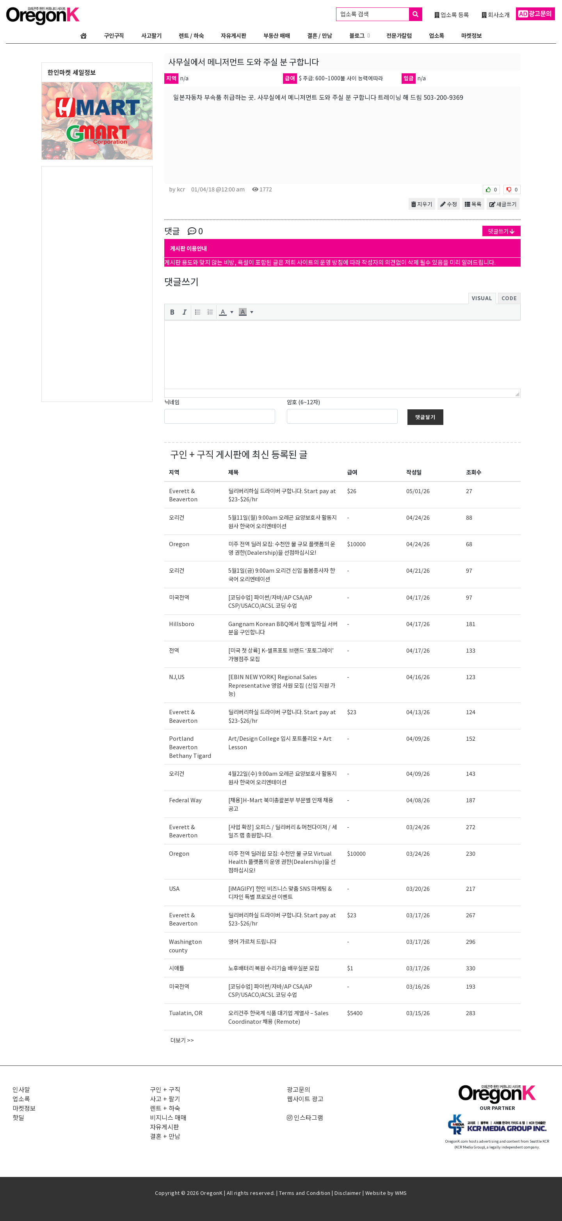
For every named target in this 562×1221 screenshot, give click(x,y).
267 (470, 915)
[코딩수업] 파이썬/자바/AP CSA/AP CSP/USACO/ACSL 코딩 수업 (270, 601)
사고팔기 (151, 35)
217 (470, 888)
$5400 (355, 1013)
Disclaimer (347, 1192)
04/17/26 (418, 597)
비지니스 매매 (168, 1117)
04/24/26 (418, 517)
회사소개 (496, 14)
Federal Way (185, 800)
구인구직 (114, 35)
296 (470, 941)
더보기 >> (182, 1040)
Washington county (185, 945)
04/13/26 (418, 712)
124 (470, 712)
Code (509, 298)
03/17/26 (418, 915)
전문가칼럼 (399, 35)
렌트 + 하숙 (165, 1108)
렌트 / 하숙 (191, 35)
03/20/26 (418, 888)
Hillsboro (181, 623)
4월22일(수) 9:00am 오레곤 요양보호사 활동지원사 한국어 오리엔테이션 (282, 777)
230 (470, 853)
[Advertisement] (97, 283)
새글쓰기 (503, 204)
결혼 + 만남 (165, 1136)
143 (470, 773)
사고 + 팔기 (165, 1098)
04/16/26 (418, 676)
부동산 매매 (276, 35)
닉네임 (172, 402)
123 (470, 676)
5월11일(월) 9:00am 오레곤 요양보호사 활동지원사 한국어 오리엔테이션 (282, 521)
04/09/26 (418, 738)
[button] (172, 312)
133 (470, 650)
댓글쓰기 (501, 231)
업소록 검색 (381, 14)
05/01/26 (418, 491)
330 (470, 968)
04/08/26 (418, 800)
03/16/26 (418, 986)
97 (469, 570)
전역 (174, 650)
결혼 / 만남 (319, 35)
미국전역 (179, 597)
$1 (350, 968)
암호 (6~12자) (303, 402)
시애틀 (176, 968)
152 (470, 738)
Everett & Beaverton (183, 495)
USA (174, 888)
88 (469, 517)
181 (470, 623)
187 (470, 800)
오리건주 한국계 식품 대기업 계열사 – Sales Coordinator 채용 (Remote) (278, 1017)
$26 (351, 491)
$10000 (356, 544)
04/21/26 (418, 570)
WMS (401, 1192)
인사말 (21, 1089)
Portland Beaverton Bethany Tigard (190, 746)
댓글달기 (425, 417)
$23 (351, 712)
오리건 (176, 517)
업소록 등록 (451, 14)
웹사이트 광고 (305, 1098)
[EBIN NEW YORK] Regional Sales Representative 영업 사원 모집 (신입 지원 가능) (281, 684)
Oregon (179, 544)
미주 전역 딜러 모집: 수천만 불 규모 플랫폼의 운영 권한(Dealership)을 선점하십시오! (281, 548)
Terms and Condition (305, 1192)
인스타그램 (305, 1117)
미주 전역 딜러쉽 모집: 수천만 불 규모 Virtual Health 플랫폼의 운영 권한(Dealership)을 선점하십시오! (282, 861)
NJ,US (177, 676)
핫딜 (18, 1117)
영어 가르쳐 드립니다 (252, 941)
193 (470, 986)
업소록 (436, 35)
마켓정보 (471, 35)
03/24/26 (418, 827)
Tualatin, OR (186, 1013)
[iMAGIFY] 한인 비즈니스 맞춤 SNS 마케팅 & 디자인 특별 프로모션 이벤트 (280, 892)
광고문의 (298, 1089)
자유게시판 (233, 35)
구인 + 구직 (192, 454)
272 (470, 827)
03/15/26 (418, 1013)
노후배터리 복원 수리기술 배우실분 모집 (273, 968)
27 (469, 491)
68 (469, 544)
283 (470, 1013)
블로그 (357, 35)
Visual (482, 298)
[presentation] (172, 312)
